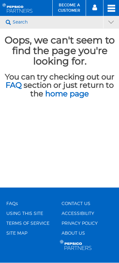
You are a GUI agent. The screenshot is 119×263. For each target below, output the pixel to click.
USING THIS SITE (24, 213)
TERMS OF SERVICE (28, 223)
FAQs (12, 204)
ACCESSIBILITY (78, 213)
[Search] (57, 22)
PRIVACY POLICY (80, 223)
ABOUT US (73, 233)
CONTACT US (76, 204)
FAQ (13, 85)
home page (67, 93)
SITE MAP (16, 233)
